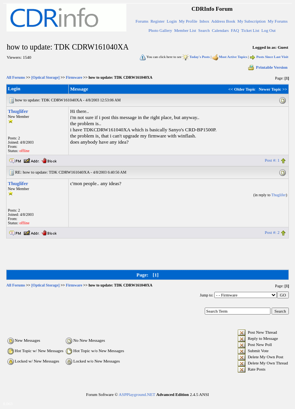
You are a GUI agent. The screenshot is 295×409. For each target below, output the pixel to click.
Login (172, 21)
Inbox (204, 21)
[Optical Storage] (45, 77)
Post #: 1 (272, 160)
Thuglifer (18, 111)
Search (204, 30)
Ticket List (250, 30)
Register (158, 21)
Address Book (223, 21)
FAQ (235, 30)
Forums (142, 21)
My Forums (278, 21)
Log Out (269, 30)
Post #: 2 (272, 232)
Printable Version (267, 67)
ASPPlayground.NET (137, 394)
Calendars (220, 30)
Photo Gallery (160, 30)
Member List (185, 30)
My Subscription (251, 21)
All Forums (16, 77)
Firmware (74, 77)
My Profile (188, 21)
